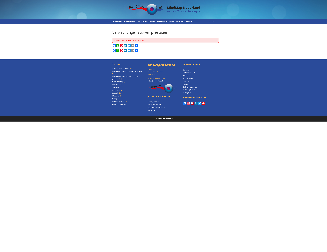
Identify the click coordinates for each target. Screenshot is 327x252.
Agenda (152, 21)
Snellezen (186, 81)
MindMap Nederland (183, 7)
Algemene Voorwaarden (156, 107)
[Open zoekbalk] (209, 21)
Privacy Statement (154, 105)
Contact (189, 21)
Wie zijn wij (187, 93)
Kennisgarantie (153, 102)
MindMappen (117, 21)
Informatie (162, 21)
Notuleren (186, 84)
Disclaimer (152, 110)
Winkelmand (180, 21)
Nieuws (171, 21)
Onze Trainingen (142, 21)
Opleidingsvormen (190, 87)
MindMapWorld (129, 21)
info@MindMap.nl (156, 81)
